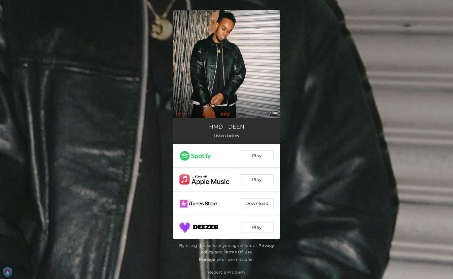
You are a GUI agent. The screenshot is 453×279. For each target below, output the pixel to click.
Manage (207, 259)
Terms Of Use (238, 251)
